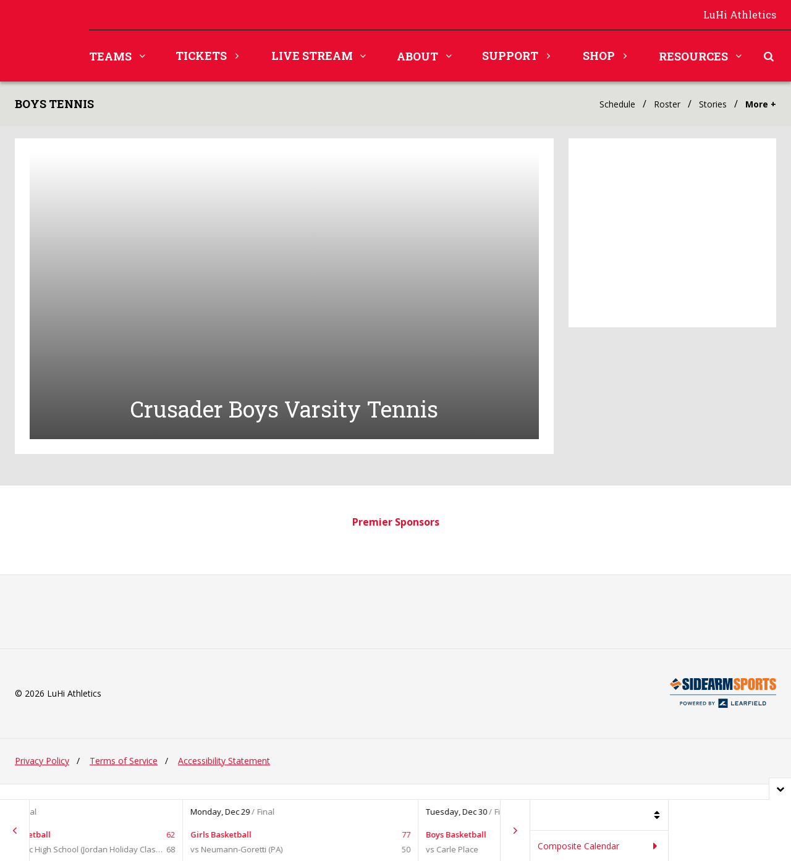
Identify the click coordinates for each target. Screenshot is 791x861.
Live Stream (312, 55)
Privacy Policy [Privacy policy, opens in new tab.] (42, 777)
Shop (599, 55)
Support (510, 55)
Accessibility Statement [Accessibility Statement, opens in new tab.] (224, 777)
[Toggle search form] (769, 56)
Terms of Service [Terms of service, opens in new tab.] (124, 777)
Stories (713, 104)
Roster (667, 104)
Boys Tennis (54, 103)
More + (760, 104)
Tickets (201, 55)
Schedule (617, 104)
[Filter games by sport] (599, 815)
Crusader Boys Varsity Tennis (284, 426)
